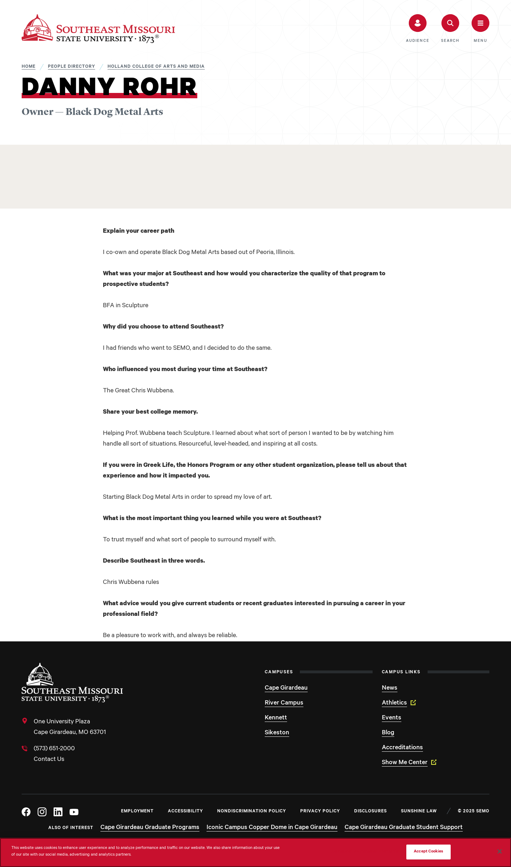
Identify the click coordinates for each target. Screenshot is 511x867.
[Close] (499, 851)
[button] (417, 28)
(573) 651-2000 (54, 749)
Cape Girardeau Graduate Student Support (404, 828)
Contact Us (49, 759)
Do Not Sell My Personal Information (366, 852)
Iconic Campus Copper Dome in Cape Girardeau (272, 828)
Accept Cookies (428, 852)
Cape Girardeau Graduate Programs (149, 828)
